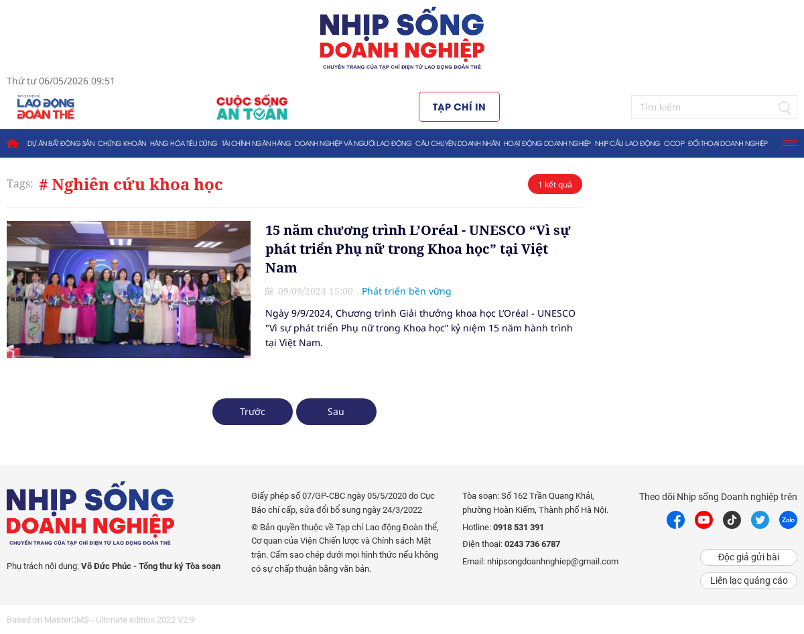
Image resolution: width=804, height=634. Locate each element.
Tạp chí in (459, 106)
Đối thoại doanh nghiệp (727, 143)
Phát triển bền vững (407, 291)
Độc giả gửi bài (748, 557)
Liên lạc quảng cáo (749, 580)
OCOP (674, 143)
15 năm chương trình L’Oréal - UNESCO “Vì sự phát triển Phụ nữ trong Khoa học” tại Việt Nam (418, 248)
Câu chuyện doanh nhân (457, 143)
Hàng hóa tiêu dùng (184, 143)
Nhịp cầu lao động (628, 143)
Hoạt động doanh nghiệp (547, 143)
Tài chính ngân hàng (256, 143)
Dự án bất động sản (60, 143)
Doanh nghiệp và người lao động (353, 143)
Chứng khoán (122, 143)
